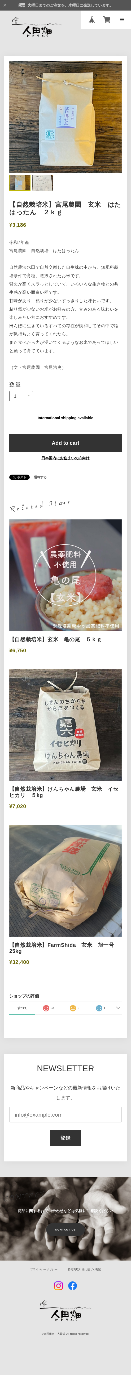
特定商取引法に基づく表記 (84, 1269)
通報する (40, 477)
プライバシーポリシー (44, 1269)
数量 (15, 384)
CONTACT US (65, 1229)
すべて (22, 1008)
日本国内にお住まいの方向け (65, 458)
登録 (65, 1138)
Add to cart (65, 443)
